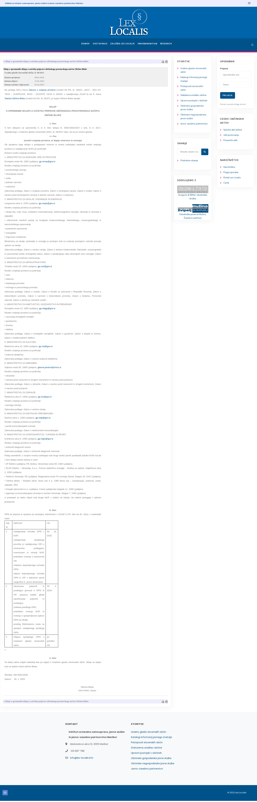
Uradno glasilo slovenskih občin (148, 733)
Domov (86, 45)
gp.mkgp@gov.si (91, 309)
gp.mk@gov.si (89, 347)
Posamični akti (230, 140)
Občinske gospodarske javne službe (151, 759)
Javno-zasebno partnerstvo (147, 769)
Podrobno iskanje (18, 174)
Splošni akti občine (233, 130)
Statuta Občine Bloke (58, 99)
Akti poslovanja (231, 135)
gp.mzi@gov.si (88, 267)
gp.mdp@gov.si (86, 418)
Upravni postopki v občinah (146, 754)
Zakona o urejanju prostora (86, 91)
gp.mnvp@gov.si (91, 162)
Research (166, 45)
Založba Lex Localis (124, 45)
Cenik (226, 184)
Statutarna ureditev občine (146, 748)
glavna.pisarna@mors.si (93, 368)
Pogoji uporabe (231, 173)
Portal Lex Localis (232, 178)
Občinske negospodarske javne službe (152, 764)
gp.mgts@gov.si (89, 440)
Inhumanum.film (148, 45)
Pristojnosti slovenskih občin (147, 743)
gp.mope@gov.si (90, 204)
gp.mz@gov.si (88, 397)
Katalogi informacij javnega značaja (151, 738)
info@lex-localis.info (81, 759)
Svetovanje (101, 45)
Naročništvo (229, 167)
